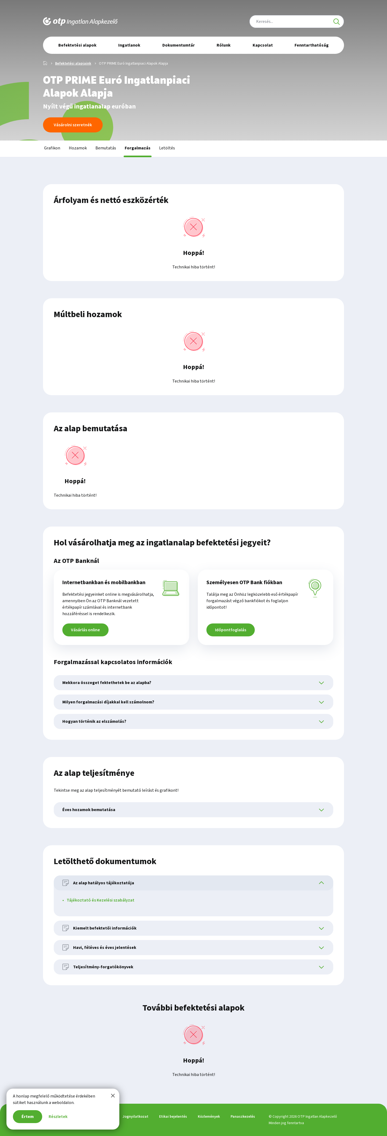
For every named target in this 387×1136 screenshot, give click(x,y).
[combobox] (296, 21)
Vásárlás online (85, 630)
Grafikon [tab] (52, 148)
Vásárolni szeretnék (73, 125)
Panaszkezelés (243, 1116)
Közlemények (209, 1116)
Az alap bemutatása (90, 428)
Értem (28, 1117)
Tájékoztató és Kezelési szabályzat (100, 900)
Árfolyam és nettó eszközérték (111, 200)
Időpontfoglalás (230, 630)
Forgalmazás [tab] (137, 148)
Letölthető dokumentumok (105, 861)
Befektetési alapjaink (73, 63)
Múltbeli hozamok (88, 314)
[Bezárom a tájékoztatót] (113, 1095)
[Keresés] (336, 21)
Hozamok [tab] (78, 148)
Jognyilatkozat (135, 1116)
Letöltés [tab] (167, 148)
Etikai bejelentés (173, 1116)
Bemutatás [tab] (105, 148)
